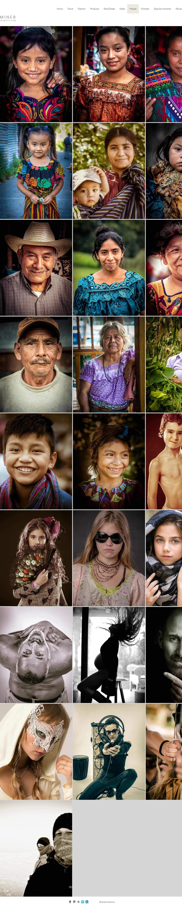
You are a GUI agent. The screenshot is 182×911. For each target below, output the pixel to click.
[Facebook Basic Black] (70, 901)
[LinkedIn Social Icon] (87, 901)
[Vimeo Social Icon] (82, 901)
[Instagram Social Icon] (78, 901)
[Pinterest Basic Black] (74, 901)
